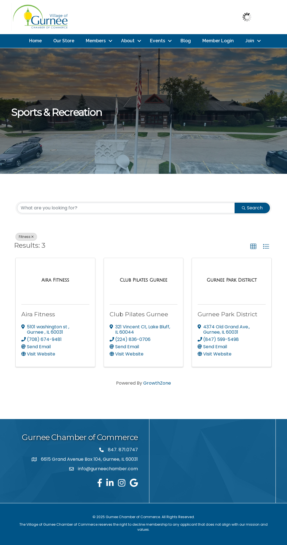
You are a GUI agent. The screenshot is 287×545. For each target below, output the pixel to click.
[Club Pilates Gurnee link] (143, 279)
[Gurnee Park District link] (232, 279)
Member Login (218, 40)
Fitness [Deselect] (26, 235)
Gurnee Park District (227, 313)
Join (249, 40)
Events (157, 40)
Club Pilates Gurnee (139, 313)
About (128, 40)
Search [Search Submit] (252, 207)
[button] (253, 245)
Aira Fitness (38, 313)
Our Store (63, 40)
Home (35, 40)
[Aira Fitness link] (55, 279)
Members (96, 40)
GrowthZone (157, 382)
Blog (185, 40)
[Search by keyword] (126, 207)
